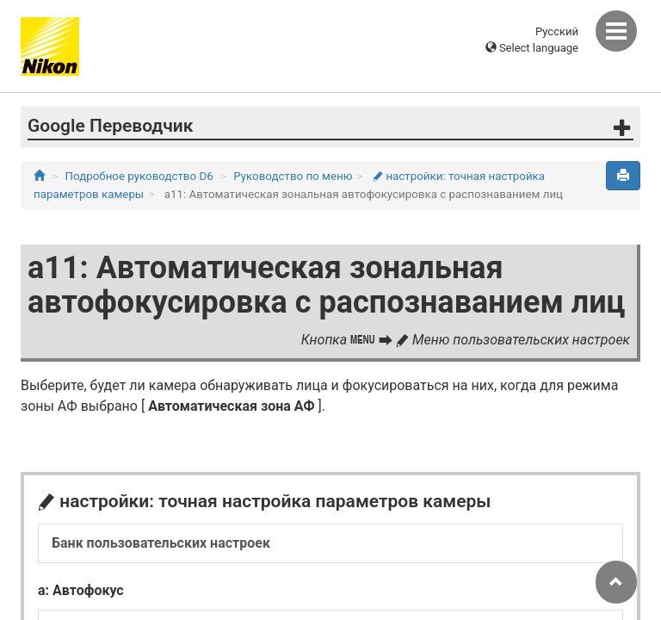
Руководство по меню (292, 176)
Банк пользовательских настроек (161, 543)
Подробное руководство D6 (139, 176)
